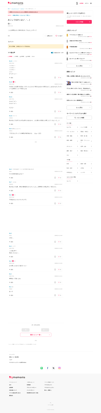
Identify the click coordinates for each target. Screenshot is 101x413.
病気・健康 (69, 140)
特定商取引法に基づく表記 (32, 392)
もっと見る (79, 65)
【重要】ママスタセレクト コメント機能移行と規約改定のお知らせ (23, 12)
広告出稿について (13, 390)
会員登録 (81, 3)
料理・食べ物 (84, 136)
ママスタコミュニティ (49, 387)
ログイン (87, 3)
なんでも (69, 127)
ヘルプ (10, 359)
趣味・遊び (69, 150)
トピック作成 (79, 22)
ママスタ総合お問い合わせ (15, 392)
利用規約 (29, 384)
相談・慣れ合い (84, 150)
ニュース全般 (84, 127)
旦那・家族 (69, 136)
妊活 (68, 163)
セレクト (69, 181)
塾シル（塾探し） (48, 390)
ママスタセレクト (48, 384)
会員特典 (11, 387)
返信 (12, 77)
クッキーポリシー (30, 390)
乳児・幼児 (69, 168)
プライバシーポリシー (31, 387)
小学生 (82, 168)
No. (10, 61)
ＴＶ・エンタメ (70, 131)
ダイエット (69, 146)
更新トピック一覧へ (35, 334)
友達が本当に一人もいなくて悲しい (21, 15)
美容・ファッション (85, 141)
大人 (68, 155)
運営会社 (11, 395)
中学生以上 (69, 172)
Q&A (10, 384)
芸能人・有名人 (84, 131)
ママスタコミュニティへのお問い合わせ (17, 362)
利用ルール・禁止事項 (14, 357)
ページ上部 (50, 405)
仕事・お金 (83, 146)
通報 (9, 35)
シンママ (83, 172)
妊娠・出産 (83, 163)
